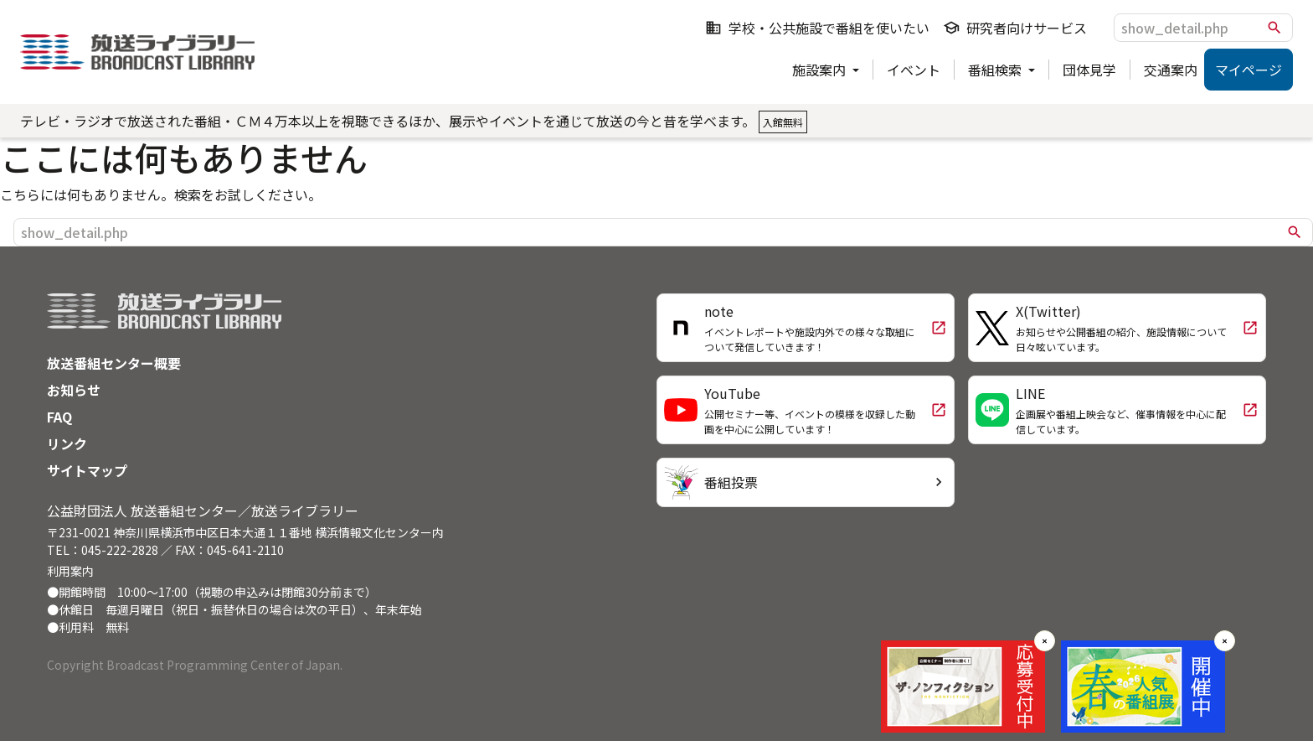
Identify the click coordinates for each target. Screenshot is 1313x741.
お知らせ (73, 390)
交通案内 (1170, 70)
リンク (67, 443)
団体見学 (1089, 70)
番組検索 (996, 70)
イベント (913, 70)
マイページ (1248, 70)
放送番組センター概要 (114, 363)
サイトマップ (87, 470)
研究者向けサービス (1015, 28)
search (1274, 27)
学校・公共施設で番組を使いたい (817, 28)
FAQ (59, 417)
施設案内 (820, 70)
